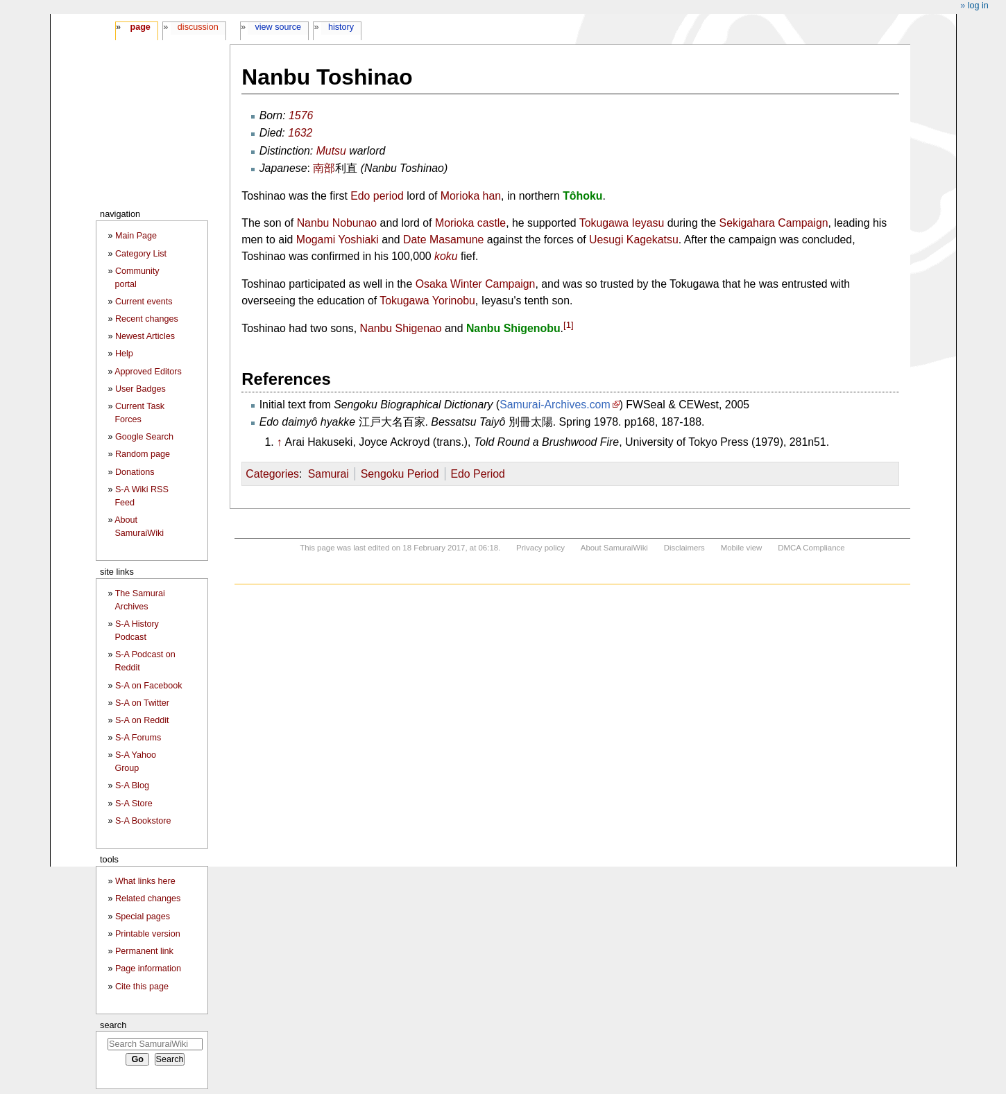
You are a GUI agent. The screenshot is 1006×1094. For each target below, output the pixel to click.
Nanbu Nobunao (337, 223)
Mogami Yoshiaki (337, 239)
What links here (145, 881)
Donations (135, 472)
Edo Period (477, 474)
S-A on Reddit (142, 720)
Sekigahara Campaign (773, 223)
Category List (141, 254)
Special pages (142, 916)
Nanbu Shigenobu (513, 329)
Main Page (136, 236)
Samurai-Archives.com (555, 404)
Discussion (198, 27)
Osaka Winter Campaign (476, 284)
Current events (144, 301)
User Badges (140, 389)
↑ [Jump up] (279, 442)
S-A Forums (138, 738)
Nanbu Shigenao (400, 329)
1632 (300, 133)
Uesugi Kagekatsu (634, 239)
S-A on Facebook (148, 686)
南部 (324, 168)
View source (278, 27)
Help (124, 353)
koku (446, 256)
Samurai (328, 474)
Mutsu (331, 151)
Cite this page (142, 986)
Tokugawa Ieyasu (622, 223)
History (341, 27)
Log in (978, 5)
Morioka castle (470, 223)
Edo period (377, 196)
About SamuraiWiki (614, 548)
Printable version (147, 934)
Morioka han (471, 196)
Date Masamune (443, 239)
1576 (301, 115)
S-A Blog (132, 785)
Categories (272, 474)
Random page (142, 454)
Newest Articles (145, 336)
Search (113, 1025)
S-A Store (134, 803)
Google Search (144, 437)
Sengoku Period (400, 474)
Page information (148, 968)
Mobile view (741, 548)
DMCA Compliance (811, 548)
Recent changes (146, 319)
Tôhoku (582, 196)
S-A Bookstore (143, 821)
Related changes (148, 898)
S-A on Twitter (142, 703)
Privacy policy (540, 548)
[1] (568, 325)
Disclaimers (684, 548)
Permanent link (144, 951)
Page (140, 27)
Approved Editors (148, 371)
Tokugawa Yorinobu (427, 300)
